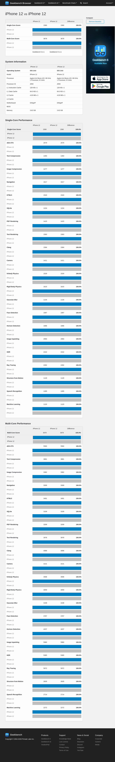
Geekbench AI (46, 742)
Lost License (63, 742)
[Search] (92, 3)
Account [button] (109, 3)
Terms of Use (63, 750)
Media (97, 745)
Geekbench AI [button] (53, 3)
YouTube (80, 750)
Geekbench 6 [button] (39, 3)
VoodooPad (45, 745)
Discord (79, 745)
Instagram (80, 747)
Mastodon (80, 742)
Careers (98, 742)
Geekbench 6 (46, 739)
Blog (78, 739)
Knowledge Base (65, 739)
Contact (62, 745)
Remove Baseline (95, 21)
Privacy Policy (64, 747)
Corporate (98, 739)
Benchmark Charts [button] (69, 3)
